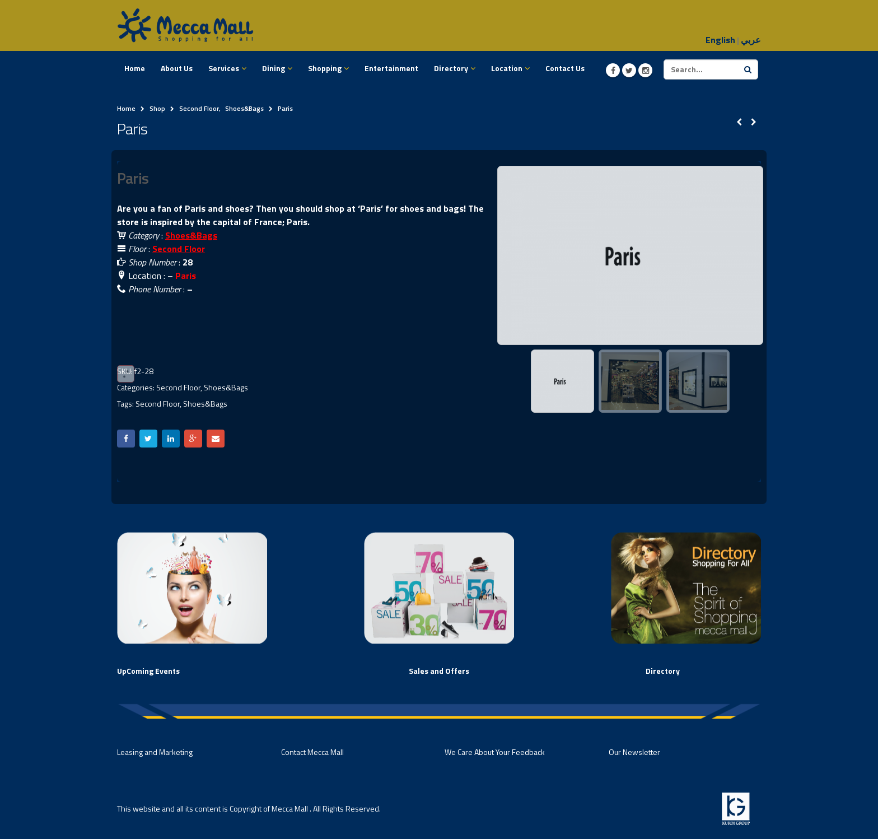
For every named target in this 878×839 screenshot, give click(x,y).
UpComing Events (148, 671)
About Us (177, 68)
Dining (273, 68)
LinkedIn (171, 439)
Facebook (126, 439)
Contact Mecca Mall (312, 752)
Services (223, 68)
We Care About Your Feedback (495, 752)
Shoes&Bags (226, 387)
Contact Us (565, 68)
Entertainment (391, 68)
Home (134, 68)
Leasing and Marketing (155, 752)
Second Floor (178, 248)
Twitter (148, 439)
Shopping (325, 68)
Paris (185, 275)
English (720, 39)
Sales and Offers (439, 671)
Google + (193, 439)
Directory (451, 68)
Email (216, 439)
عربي (751, 39)
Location (506, 68)
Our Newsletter (634, 752)
